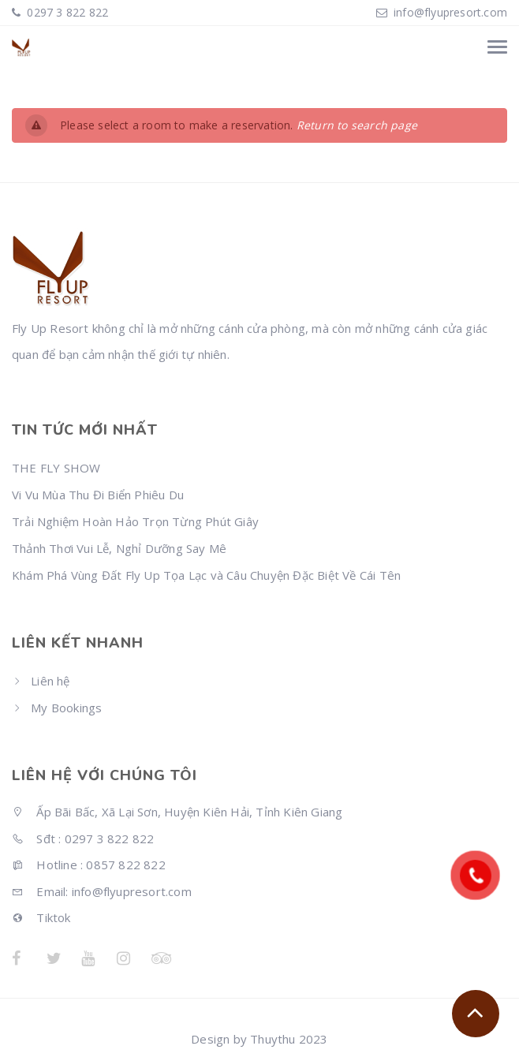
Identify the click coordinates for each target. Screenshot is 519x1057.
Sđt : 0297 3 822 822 (83, 838)
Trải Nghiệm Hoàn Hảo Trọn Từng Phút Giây (135, 521)
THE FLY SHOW (56, 468)
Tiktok (41, 917)
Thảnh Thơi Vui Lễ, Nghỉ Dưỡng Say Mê (119, 548)
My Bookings (66, 707)
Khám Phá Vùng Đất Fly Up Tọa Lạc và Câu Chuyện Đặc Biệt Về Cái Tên (206, 575)
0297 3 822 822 (66, 12)
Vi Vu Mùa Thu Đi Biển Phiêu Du (98, 494)
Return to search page (357, 125)
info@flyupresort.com (450, 12)
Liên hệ (50, 681)
